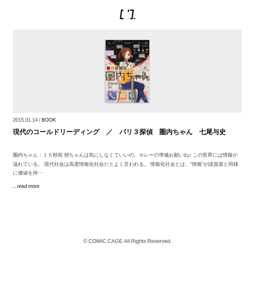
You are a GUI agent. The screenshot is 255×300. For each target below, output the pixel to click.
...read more (26, 186)
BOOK (49, 119)
